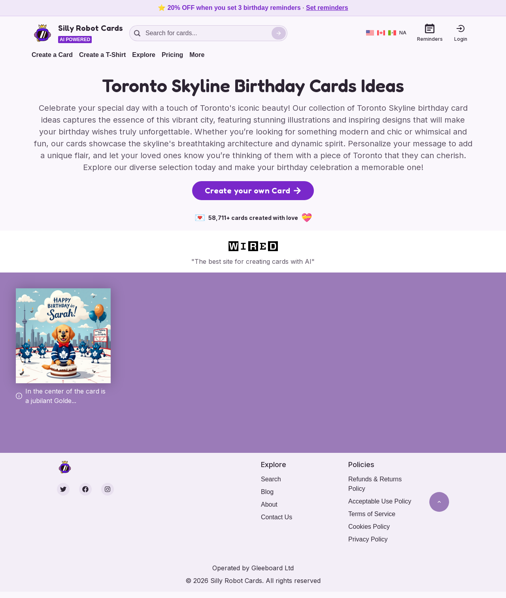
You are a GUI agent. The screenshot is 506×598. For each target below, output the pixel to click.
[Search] (279, 33)
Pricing (172, 54)
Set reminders (327, 7)
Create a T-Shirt (102, 54)
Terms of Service (371, 514)
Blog (267, 491)
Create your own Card (253, 190)
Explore (143, 54)
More (196, 54)
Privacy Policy (368, 539)
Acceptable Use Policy (379, 501)
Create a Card (52, 54)
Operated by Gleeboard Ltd (253, 568)
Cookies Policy (369, 526)
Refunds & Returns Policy (375, 484)
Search (271, 479)
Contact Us (276, 517)
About (269, 504)
